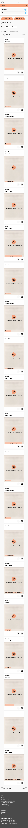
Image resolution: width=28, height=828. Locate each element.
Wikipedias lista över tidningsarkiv (9, 823)
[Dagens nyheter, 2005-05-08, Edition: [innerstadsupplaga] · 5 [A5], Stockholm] (14, 578)
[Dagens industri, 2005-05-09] (14, 727)
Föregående (7, 34)
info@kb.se (3, 812)
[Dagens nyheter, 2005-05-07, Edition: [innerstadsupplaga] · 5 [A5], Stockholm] (14, 428)
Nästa (24, 34)
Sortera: (3, 26)
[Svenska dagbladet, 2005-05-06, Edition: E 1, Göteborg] (14, 129)
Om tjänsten (4, 798)
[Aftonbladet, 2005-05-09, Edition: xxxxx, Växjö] (14, 615)
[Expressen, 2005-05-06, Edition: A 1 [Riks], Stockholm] (14, 166)
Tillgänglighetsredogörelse (7, 802)
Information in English (6, 805)
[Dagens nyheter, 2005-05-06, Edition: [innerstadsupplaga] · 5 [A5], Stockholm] (14, 241)
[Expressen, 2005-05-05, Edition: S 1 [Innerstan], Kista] (14, 54)
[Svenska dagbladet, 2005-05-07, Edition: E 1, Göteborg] (14, 316)
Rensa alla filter (5, 22)
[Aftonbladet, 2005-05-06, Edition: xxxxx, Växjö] (14, 92)
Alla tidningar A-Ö (5, 799)
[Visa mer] (18, 72)
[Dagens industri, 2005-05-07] (14, 391)
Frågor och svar (4, 813)
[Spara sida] (22, 72)
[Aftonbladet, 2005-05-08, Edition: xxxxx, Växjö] (14, 466)
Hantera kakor (4, 804)
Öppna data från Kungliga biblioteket (9, 822)
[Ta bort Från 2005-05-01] (11, 19)
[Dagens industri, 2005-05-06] (14, 204)
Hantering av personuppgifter (8, 801)
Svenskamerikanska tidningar (8, 820)
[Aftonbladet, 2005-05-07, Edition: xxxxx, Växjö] (14, 279)
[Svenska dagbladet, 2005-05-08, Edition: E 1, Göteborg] (14, 503)
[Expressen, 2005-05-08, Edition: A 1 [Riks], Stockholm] (14, 540)
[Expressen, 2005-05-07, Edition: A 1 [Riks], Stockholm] (14, 353)
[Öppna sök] (19, 2)
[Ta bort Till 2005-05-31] (23, 19)
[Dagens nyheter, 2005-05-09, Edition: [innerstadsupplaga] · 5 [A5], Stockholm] (14, 765)
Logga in (24, 2)
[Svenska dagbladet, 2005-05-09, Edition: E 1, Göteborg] (14, 653)
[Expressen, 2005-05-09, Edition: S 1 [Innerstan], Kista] (14, 690)
